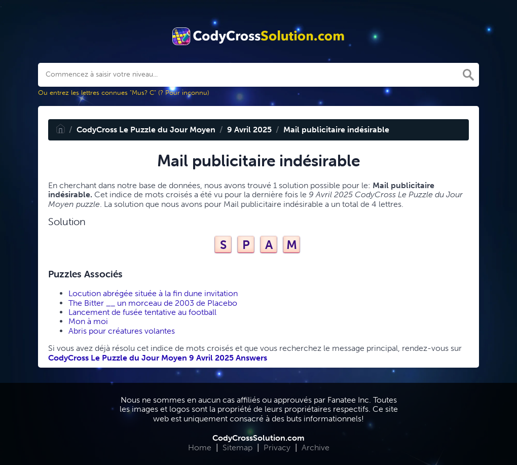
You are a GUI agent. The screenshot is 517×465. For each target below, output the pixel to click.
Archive (315, 447)
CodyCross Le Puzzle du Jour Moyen (146, 129)
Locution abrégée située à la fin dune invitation (153, 293)
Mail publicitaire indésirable (336, 129)
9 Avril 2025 (249, 129)
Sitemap (237, 447)
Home (199, 447)
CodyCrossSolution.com (258, 438)
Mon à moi (88, 321)
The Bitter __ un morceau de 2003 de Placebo (152, 303)
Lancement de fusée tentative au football (142, 312)
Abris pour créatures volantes (121, 331)
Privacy (277, 447)
